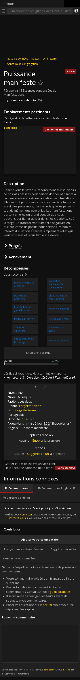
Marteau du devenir (24, 318)
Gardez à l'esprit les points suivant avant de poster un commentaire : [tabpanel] (40, 620)
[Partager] (76, 11)
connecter (26, 514)
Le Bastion (10, 127)
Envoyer (37, 440)
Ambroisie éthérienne (19, 329)
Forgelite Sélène (30, 406)
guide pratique (60, 592)
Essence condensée (22, 100)
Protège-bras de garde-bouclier (22, 308)
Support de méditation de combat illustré (56, 284)
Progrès (15, 245)
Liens (72, 71)
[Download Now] (66, 467)
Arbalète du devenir (59, 308)
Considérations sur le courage (24, 340)
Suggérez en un (38, 454)
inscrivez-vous (17, 518)
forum (47, 605)
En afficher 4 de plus (38, 352)
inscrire (66, 669)
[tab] (16, 488)
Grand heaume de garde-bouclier (58, 297)
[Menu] (3, 11)
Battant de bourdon (59, 340)
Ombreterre (50, 58)
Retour (9, 4)
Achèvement (20, 257)
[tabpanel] (40, 513)
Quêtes (35, 58)
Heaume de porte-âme (20, 297)
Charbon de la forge (59, 318)
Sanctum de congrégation (22, 64)
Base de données (17, 58)
